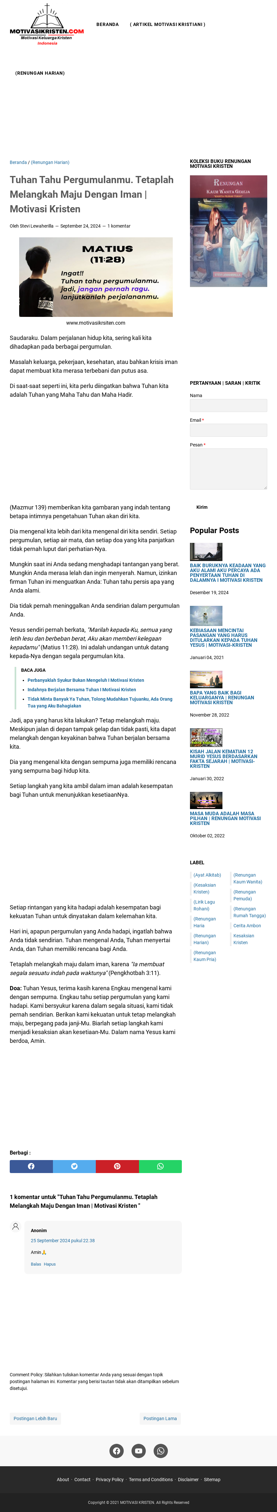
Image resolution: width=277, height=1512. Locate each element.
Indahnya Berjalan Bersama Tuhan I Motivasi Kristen (82, 689)
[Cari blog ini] (263, 49)
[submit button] (202, 507)
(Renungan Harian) (40, 73)
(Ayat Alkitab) (207, 875)
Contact (82, 1479)
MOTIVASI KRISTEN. (138, 1502)
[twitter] (74, 1166)
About (63, 1479)
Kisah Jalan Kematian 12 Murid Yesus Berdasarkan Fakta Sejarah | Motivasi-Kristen (224, 759)
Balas (36, 1264)
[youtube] (139, 1451)
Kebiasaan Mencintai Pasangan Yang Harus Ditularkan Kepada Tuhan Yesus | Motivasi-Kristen (224, 638)
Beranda (107, 24)
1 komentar (119, 226)
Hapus (50, 1264)
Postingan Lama (160, 1418)
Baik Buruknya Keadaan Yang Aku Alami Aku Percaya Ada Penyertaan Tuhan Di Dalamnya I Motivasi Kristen (228, 573)
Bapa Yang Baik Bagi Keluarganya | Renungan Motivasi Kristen (222, 698)
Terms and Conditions (151, 1479)
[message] (228, 469)
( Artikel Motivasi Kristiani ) (168, 24)
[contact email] (228, 430)
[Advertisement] (138, 103)
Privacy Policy (110, 1479)
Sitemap (212, 1479)
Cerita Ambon (247, 925)
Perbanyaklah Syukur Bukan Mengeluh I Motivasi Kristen (86, 680)
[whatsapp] (160, 1166)
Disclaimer (188, 1479)
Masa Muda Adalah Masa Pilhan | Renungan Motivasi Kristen (225, 818)
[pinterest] (117, 1166)
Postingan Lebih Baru (35, 1418)
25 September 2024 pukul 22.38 (63, 1240)
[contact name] (228, 405)
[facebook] (31, 1166)
